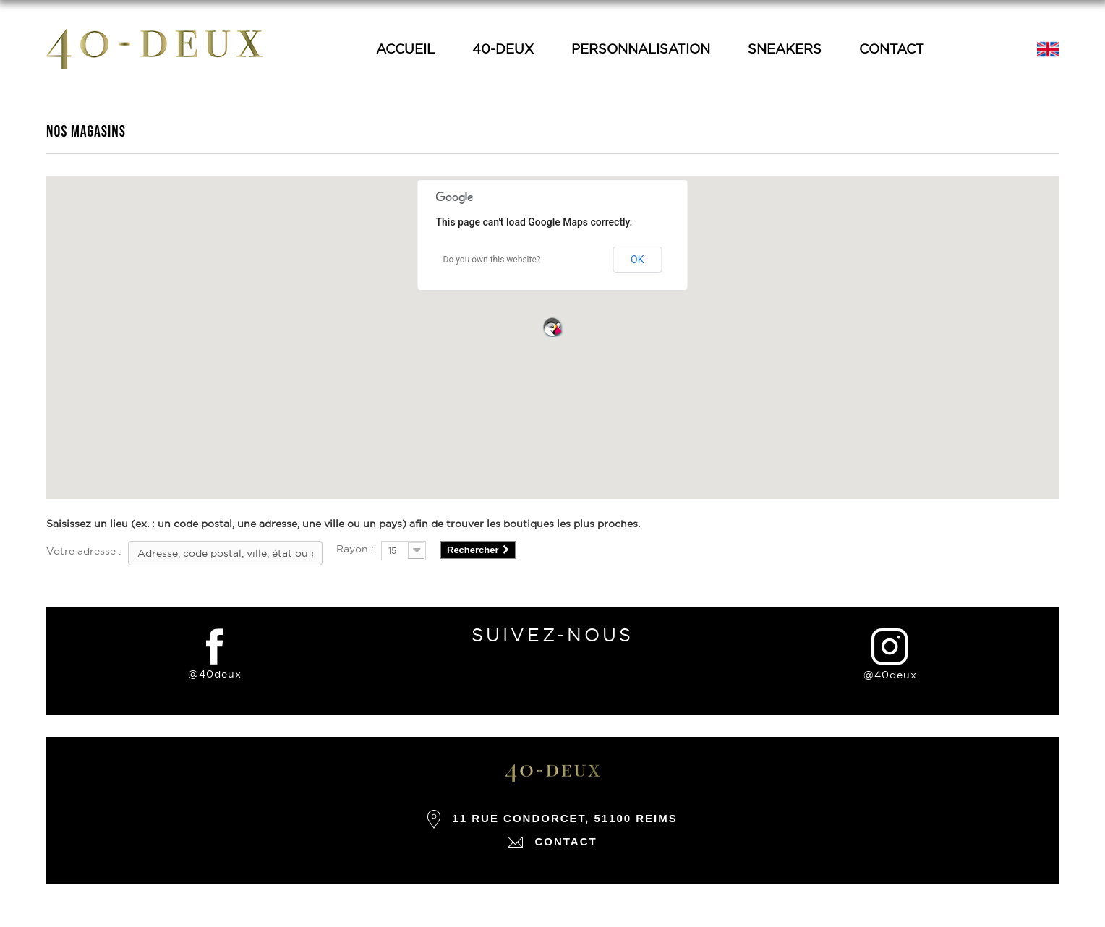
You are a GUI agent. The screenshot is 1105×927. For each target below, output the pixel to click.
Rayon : (355, 549)
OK (637, 259)
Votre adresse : (83, 551)
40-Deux (503, 49)
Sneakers (785, 49)
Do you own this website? (492, 260)
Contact (891, 49)
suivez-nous (552, 635)
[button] (552, 327)
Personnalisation (640, 49)
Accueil (405, 49)
